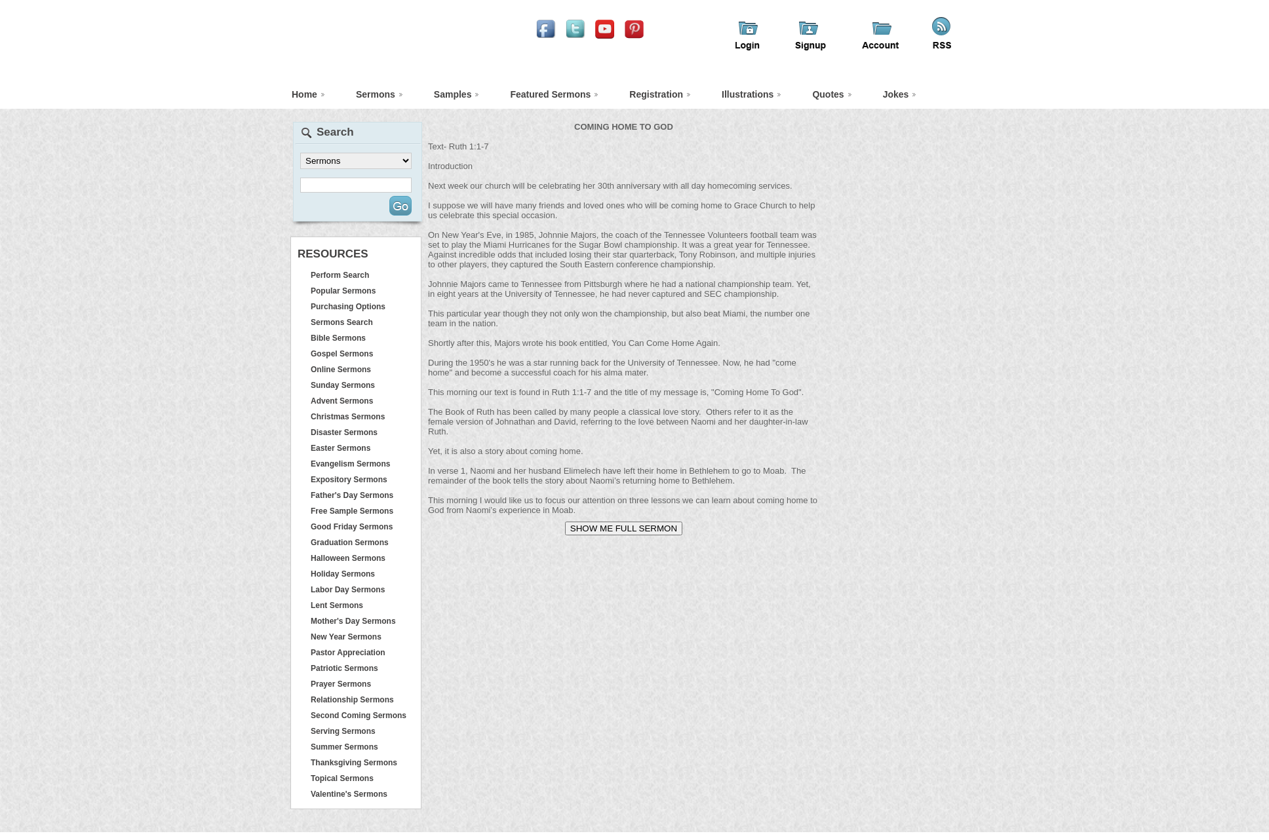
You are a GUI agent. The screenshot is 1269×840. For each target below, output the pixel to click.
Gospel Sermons (342, 353)
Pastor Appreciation (348, 652)
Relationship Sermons (352, 699)
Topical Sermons (342, 778)
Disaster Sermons (344, 432)
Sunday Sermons (343, 385)
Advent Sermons (342, 401)
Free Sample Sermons (352, 511)
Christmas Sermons (348, 416)
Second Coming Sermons (358, 715)
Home (304, 94)
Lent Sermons (337, 605)
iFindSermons (405, 49)
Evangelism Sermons (350, 463)
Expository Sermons (349, 479)
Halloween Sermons (348, 558)
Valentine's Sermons (349, 794)
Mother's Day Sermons (353, 621)
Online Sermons (341, 369)
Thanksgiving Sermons (354, 762)
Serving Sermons (343, 731)
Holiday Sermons (343, 574)
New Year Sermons (346, 636)
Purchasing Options (348, 306)
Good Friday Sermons (352, 526)
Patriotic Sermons (344, 668)
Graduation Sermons (350, 542)
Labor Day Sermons (348, 589)
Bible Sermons (338, 338)
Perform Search (340, 275)
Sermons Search (342, 322)
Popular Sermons (343, 291)
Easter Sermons (340, 448)
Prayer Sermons (341, 684)
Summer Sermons (344, 747)
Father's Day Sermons (352, 495)
